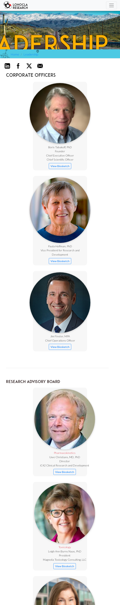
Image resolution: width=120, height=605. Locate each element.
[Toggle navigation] (111, 5)
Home (15, 54)
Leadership (30, 54)
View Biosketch (60, 166)
